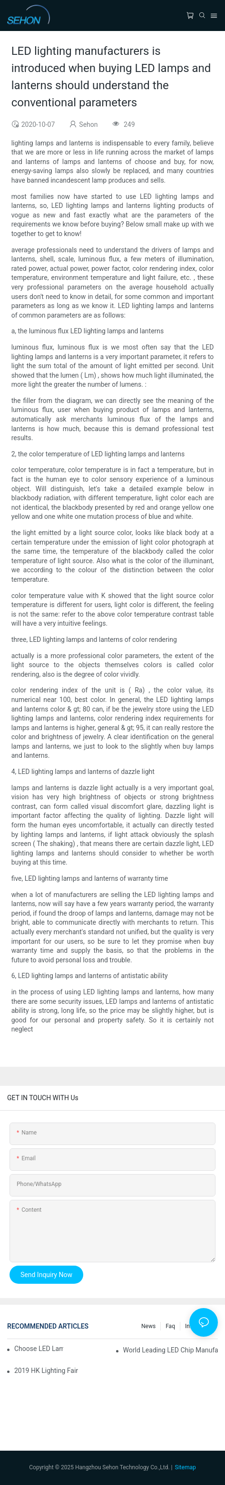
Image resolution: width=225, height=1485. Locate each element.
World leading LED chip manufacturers (170, 1350)
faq (170, 1326)
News (148, 1326)
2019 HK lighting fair (46, 1370)
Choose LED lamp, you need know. (38, 1348)
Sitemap (185, 1467)
